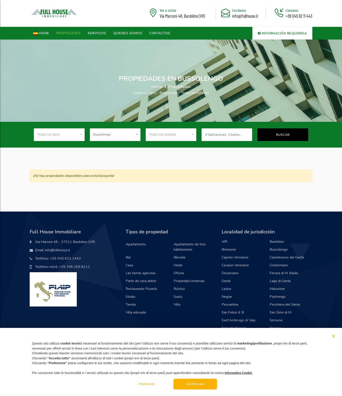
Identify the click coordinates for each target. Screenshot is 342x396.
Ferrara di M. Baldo (284, 273)
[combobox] (59, 134)
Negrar (227, 296)
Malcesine (277, 288)
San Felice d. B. (233, 312)
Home (156, 86)
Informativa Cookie (238, 373)
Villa (177, 304)
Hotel (178, 265)
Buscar (283, 135)
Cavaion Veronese (235, 265)
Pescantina (230, 304)
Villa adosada (136, 312)
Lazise (226, 288)
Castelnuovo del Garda (287, 257)
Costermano (279, 265)
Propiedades (68, 33)
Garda (226, 281)
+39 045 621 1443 (65, 258)
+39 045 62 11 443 (299, 16)
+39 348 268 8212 (74, 266)
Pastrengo (278, 296)
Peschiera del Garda (285, 304)
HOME (41, 33)
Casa (129, 265)
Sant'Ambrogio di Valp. (239, 320)
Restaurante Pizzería (141, 288)
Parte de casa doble (141, 281)
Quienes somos (127, 33)
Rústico (179, 288)
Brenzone (229, 249)
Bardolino (277, 241)
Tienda (131, 304)
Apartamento (136, 244)
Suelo (178, 296)
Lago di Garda (280, 281)
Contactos (159, 33)
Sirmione (276, 320)
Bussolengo (279, 249)
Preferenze (147, 384)
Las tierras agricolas (141, 273)
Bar (128, 257)
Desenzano (230, 273)
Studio (130, 296)
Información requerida (282, 33)
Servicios (97, 33)
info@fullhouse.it (245, 16)
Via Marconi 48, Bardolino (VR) (182, 16)
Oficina (179, 273)
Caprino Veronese (235, 257)
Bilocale (180, 257)
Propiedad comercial (189, 281)
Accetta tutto (195, 384)
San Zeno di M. (281, 312)
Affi (224, 241)
